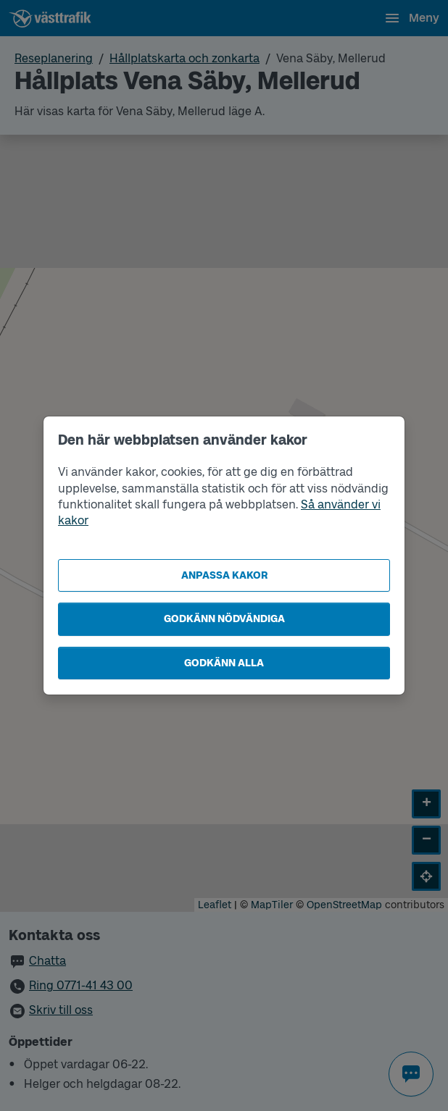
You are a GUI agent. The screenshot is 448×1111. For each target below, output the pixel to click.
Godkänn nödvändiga (224, 619)
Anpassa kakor (224, 575)
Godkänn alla (224, 663)
